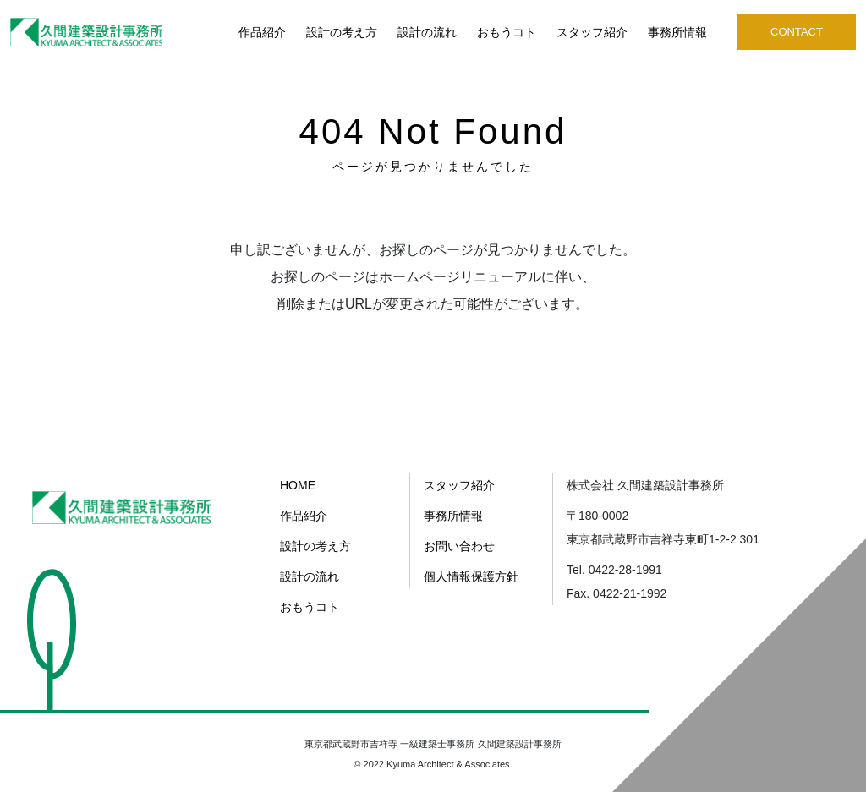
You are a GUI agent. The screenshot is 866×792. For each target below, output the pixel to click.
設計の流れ (427, 32)
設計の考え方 (341, 32)
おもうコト (506, 32)
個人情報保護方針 (471, 576)
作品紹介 (262, 32)
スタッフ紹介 (592, 32)
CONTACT (796, 31)
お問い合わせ (459, 546)
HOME (297, 485)
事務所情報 (677, 32)
